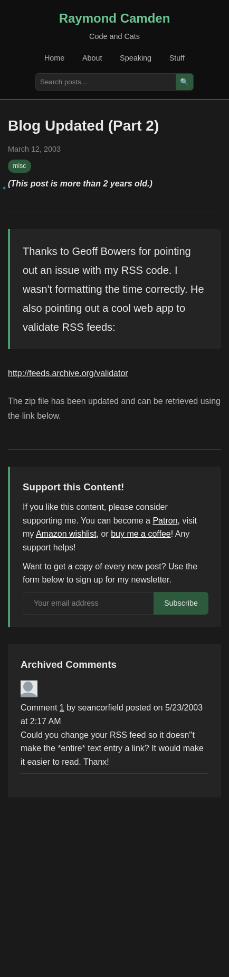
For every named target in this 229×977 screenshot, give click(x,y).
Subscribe (181, 603)
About (92, 58)
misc (19, 166)
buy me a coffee (141, 533)
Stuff (177, 58)
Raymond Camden (114, 18)
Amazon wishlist (66, 533)
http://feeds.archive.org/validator (68, 373)
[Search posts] (106, 82)
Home (54, 58)
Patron (164, 520)
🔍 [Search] (184, 82)
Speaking (135, 58)
